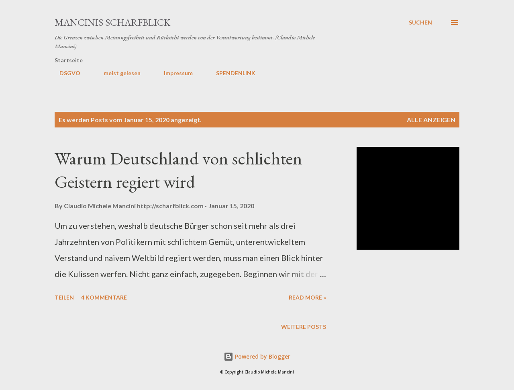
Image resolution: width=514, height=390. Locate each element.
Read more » (307, 297)
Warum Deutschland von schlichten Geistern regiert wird (178, 170)
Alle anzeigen (431, 119)
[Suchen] (420, 22)
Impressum (173, 73)
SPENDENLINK (231, 73)
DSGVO (65, 73)
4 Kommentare (104, 297)
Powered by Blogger (257, 356)
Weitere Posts (303, 326)
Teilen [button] (64, 297)
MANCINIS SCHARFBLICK (112, 22)
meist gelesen (117, 73)
